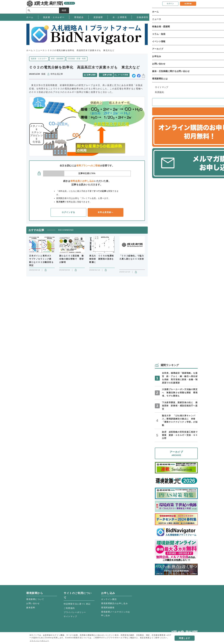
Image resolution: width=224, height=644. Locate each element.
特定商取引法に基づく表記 (77, 604)
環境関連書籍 (108, 607)
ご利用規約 (69, 608)
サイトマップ (70, 616)
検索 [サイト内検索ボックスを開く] (192, 6)
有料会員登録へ (105, 211)
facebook (139, 74)
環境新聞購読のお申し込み (114, 603)
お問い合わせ (33, 603)
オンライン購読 (109, 599)
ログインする (68, 211)
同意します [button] (184, 638)
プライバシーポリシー (75, 612)
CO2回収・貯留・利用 (77, 59)
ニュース (40, 50)
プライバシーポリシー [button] (39, 641)
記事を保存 (92, 74)
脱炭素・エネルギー (39, 59)
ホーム (29, 50)
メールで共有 (123, 74)
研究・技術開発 (57, 59)
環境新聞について (35, 599)
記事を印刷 (107, 74)
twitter (134, 74)
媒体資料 (30, 607)
